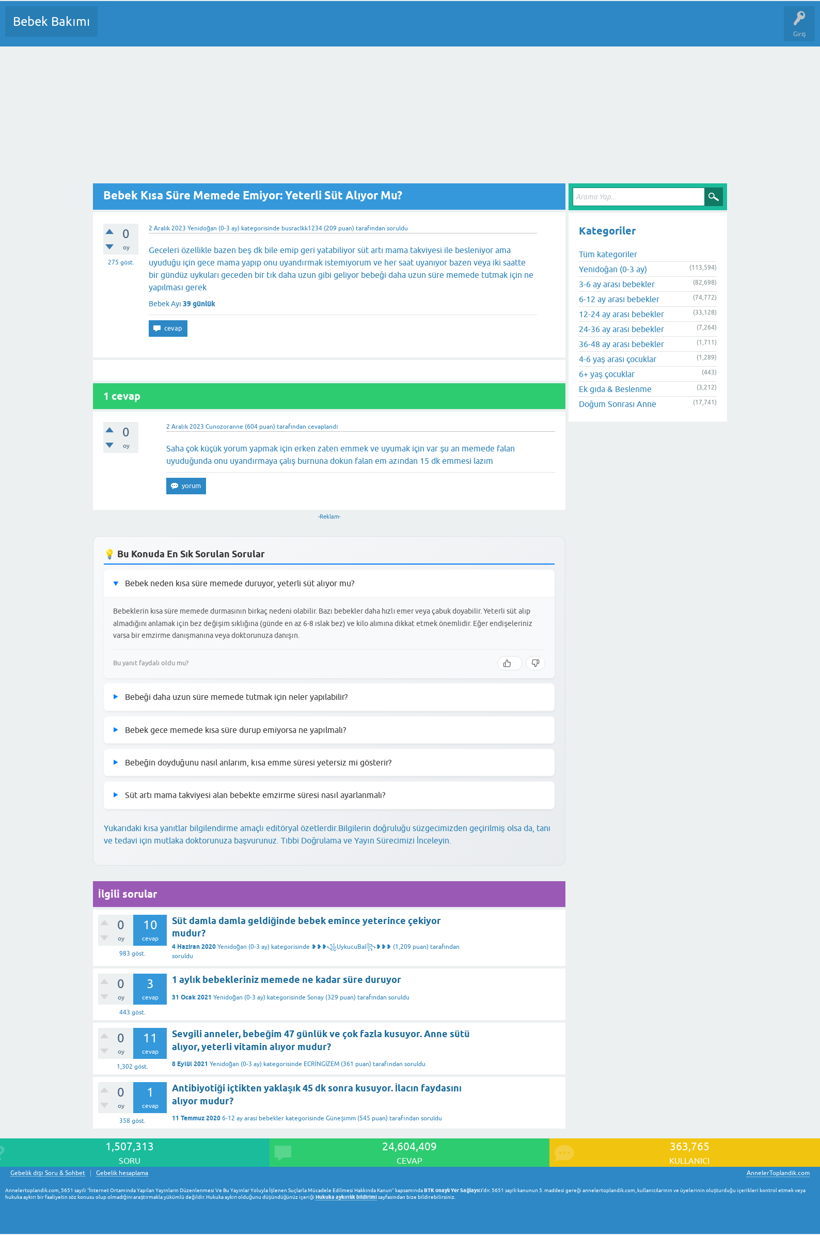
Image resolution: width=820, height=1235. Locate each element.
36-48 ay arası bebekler (621, 344)
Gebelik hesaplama (122, 1173)
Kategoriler (211, 29)
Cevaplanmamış (160, 29)
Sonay (315, 997)
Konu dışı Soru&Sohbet (359, 29)
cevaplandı (323, 426)
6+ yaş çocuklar (607, 374)
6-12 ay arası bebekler (253, 1118)
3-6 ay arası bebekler (617, 284)
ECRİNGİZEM (322, 1064)
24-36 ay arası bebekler (621, 329)
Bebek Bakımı (51, 21)
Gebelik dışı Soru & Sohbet (47, 1173)
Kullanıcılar (254, 29)
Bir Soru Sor (297, 29)
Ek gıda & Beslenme (615, 389)
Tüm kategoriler (608, 254)
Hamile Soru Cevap (433, 29)
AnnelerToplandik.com (778, 1173)
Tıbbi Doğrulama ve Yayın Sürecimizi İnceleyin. (366, 840)
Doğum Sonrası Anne (617, 404)
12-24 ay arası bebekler (621, 314)
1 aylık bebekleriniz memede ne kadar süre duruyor (286, 979)
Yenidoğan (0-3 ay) (213, 228)
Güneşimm (341, 1118)
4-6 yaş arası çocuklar (617, 359)
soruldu (397, 228)
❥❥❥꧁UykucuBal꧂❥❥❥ (351, 946)
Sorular (115, 29)
